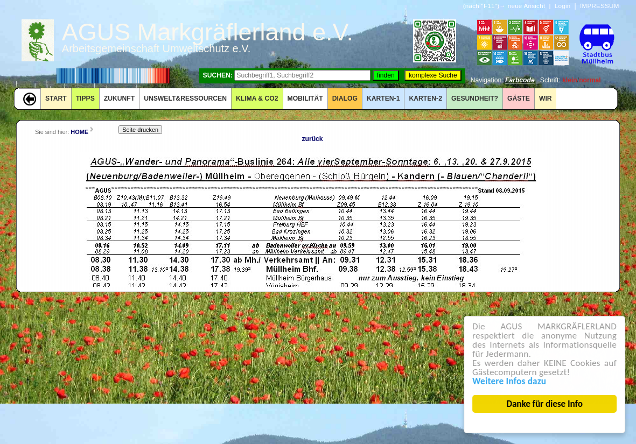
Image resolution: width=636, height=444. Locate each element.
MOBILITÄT (305, 98)
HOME (79, 132)
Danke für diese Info (545, 404)
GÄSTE (518, 98)
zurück (312, 139)
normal (590, 80)
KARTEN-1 (383, 98)
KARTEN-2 (425, 98)
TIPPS (85, 98)
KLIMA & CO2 (257, 98)
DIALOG (345, 98)
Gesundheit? (474, 98)
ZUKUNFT (119, 98)
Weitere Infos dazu (510, 381)
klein (569, 80)
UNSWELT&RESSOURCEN (185, 98)
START (56, 98)
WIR (545, 98)
